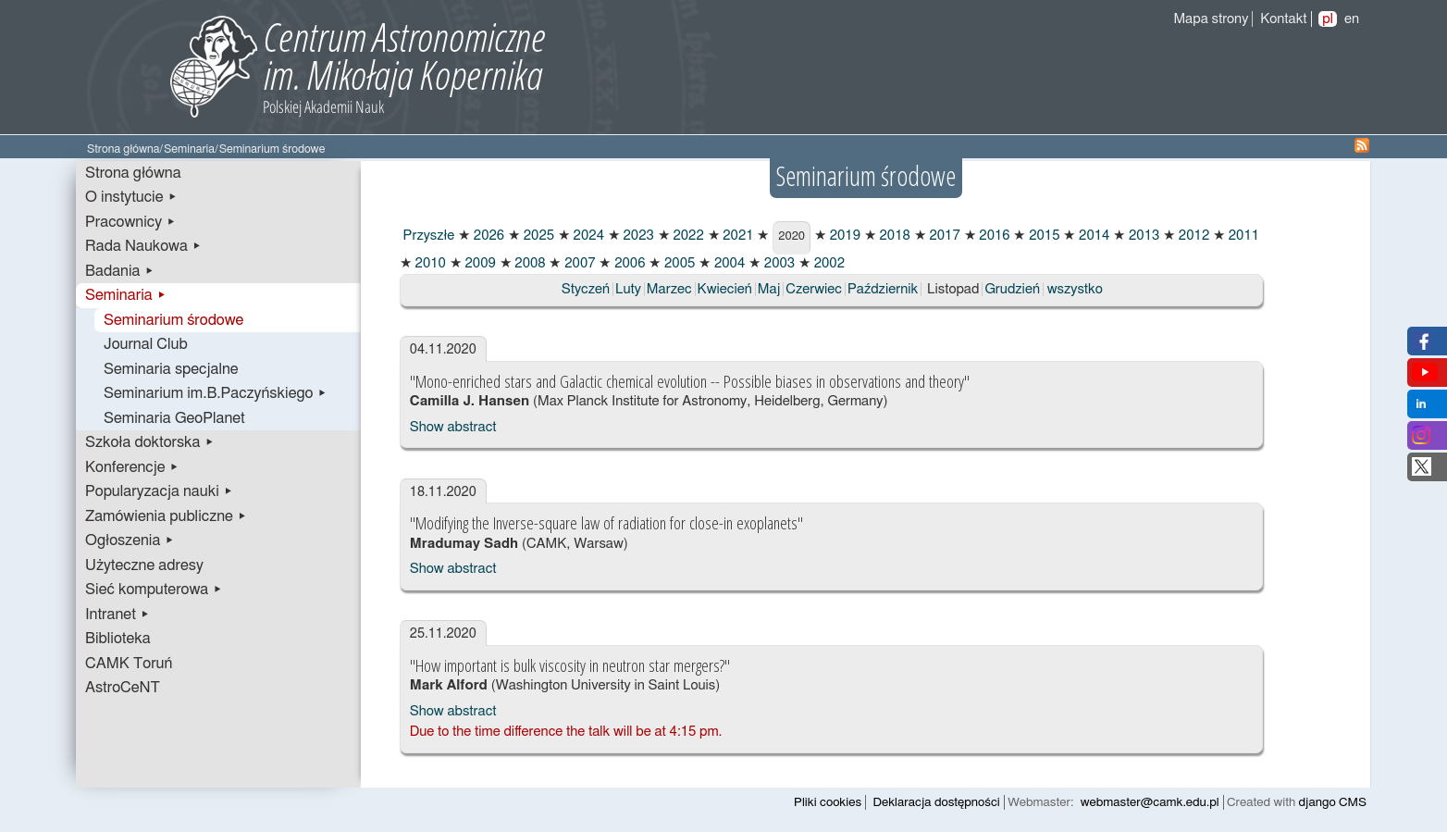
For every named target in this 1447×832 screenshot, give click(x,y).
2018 (893, 235)
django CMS (1333, 802)
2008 (529, 263)
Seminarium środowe (173, 320)
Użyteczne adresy (144, 565)
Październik (882, 289)
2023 (637, 235)
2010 (429, 263)
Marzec (669, 289)
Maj (769, 289)
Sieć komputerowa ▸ (153, 589)
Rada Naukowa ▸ (143, 246)
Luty (628, 289)
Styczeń (586, 289)
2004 (728, 263)
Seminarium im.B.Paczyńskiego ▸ (216, 393)
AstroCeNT (122, 687)
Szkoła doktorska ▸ (150, 442)
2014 (1092, 235)
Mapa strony (1210, 19)
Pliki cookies (827, 802)
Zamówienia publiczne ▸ (166, 516)
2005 (678, 263)
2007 (578, 263)
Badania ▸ (120, 271)
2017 (943, 235)
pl (1327, 19)
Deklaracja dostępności (936, 802)
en (1351, 19)
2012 (1192, 235)
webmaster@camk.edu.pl (1150, 802)
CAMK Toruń (128, 663)
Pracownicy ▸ (130, 222)
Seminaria (189, 149)
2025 (537, 235)
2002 (827, 263)
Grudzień (1012, 289)
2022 (687, 235)
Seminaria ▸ (126, 295)
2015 (1042, 235)
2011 (1242, 235)
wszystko (1075, 289)
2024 (587, 235)
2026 (487, 235)
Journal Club (146, 344)
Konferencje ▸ (132, 467)
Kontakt (1283, 19)
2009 (479, 263)
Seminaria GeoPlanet (174, 418)
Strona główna (123, 149)
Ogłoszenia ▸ (130, 540)
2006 (628, 263)
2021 (737, 235)
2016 (993, 235)
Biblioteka (118, 638)
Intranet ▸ (117, 614)
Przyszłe (427, 235)
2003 (778, 263)
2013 (1142, 235)
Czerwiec (813, 289)
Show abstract (453, 427)
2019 (843, 235)
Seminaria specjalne (171, 369)
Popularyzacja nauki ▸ (159, 491)
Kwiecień (725, 289)
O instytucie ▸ (131, 197)
